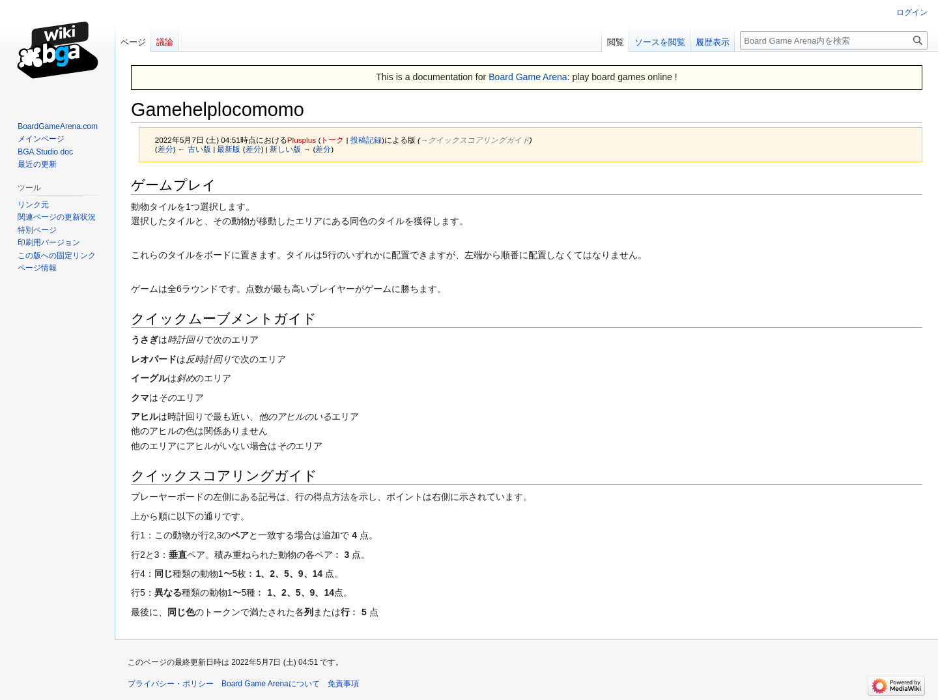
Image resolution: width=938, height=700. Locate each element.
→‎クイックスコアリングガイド (475, 140)
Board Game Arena (528, 77)
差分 (165, 149)
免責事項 (343, 683)
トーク (332, 140)
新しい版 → (290, 149)
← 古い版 (194, 149)
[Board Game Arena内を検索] (834, 40)
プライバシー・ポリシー (171, 683)
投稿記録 (366, 140)
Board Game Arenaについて (270, 683)
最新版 (228, 149)
